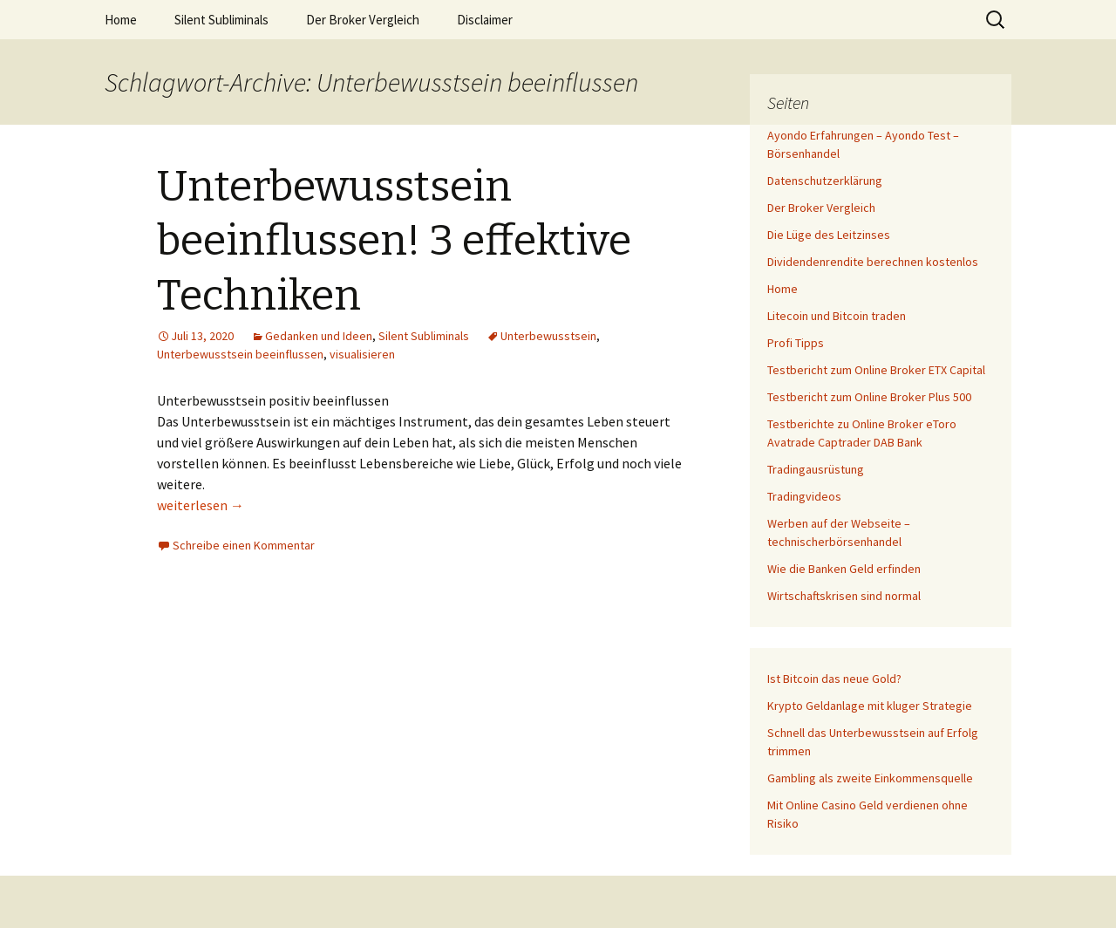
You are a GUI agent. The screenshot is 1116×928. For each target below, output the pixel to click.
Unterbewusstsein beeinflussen (240, 354)
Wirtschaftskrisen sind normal (844, 596)
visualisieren (362, 354)
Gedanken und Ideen (318, 336)
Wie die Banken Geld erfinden (844, 569)
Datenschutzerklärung (824, 180)
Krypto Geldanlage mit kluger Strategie (869, 705)
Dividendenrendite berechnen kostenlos (872, 262)
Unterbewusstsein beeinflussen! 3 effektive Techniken (394, 241)
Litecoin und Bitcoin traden (836, 316)
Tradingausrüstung (815, 469)
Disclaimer (485, 19)
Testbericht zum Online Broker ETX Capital (876, 370)
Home (121, 19)
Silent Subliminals (221, 19)
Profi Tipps (795, 343)
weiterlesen (200, 505)
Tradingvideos (804, 496)
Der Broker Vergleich (362, 19)
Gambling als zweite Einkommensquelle (870, 778)
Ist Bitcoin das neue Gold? (834, 678)
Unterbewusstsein (548, 336)
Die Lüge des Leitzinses (828, 234)
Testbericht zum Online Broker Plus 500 (869, 397)
